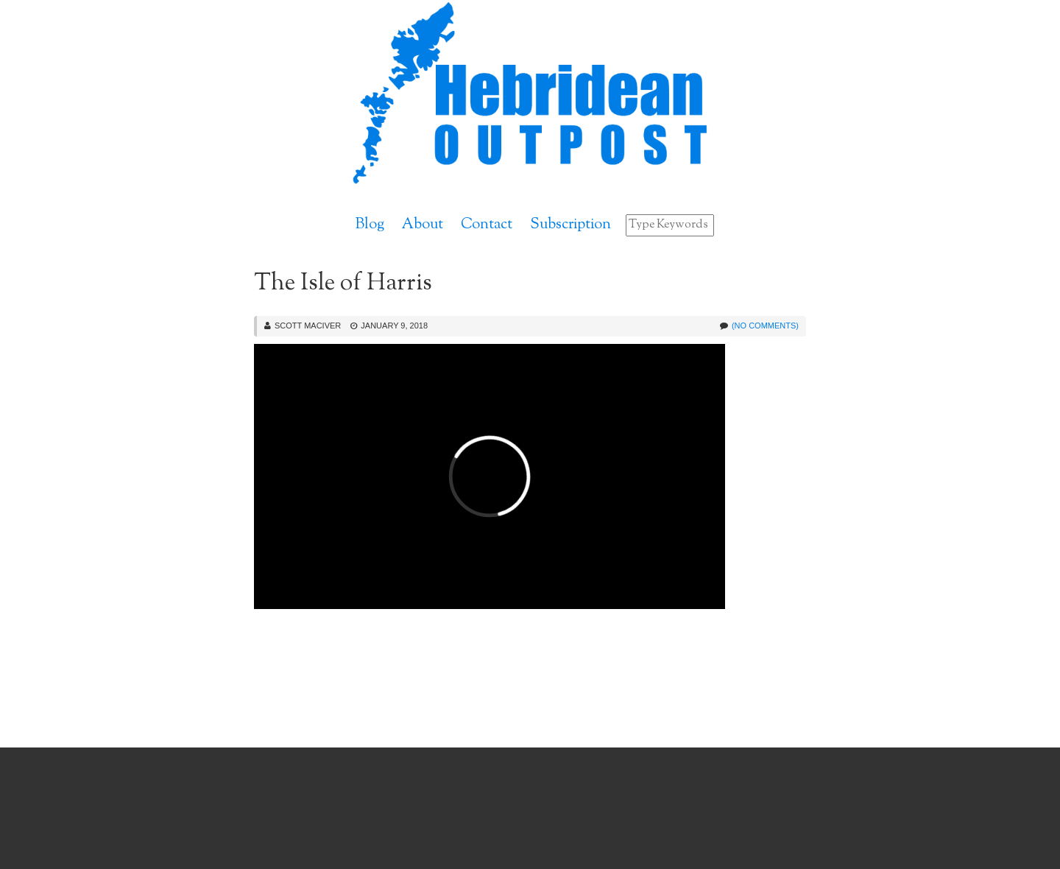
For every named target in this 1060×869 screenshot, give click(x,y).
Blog (370, 225)
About (422, 225)
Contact (486, 225)
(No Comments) (765, 325)
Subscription (570, 225)
